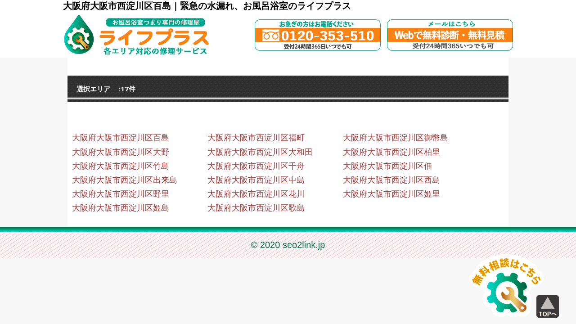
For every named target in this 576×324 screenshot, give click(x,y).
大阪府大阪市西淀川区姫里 (391, 193)
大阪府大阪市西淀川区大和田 (260, 152)
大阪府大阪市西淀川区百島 (120, 137)
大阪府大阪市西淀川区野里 (120, 193)
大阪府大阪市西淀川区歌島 (256, 207)
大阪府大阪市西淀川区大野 (120, 152)
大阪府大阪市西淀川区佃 (387, 166)
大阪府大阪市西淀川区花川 (256, 193)
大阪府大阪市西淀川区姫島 (120, 207)
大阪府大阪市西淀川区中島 (256, 180)
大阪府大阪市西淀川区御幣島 (395, 137)
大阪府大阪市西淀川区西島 (391, 180)
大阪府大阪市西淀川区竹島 (120, 166)
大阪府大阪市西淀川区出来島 (124, 180)
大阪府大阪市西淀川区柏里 (391, 152)
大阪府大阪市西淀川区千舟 (256, 166)
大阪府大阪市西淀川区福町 (256, 137)
